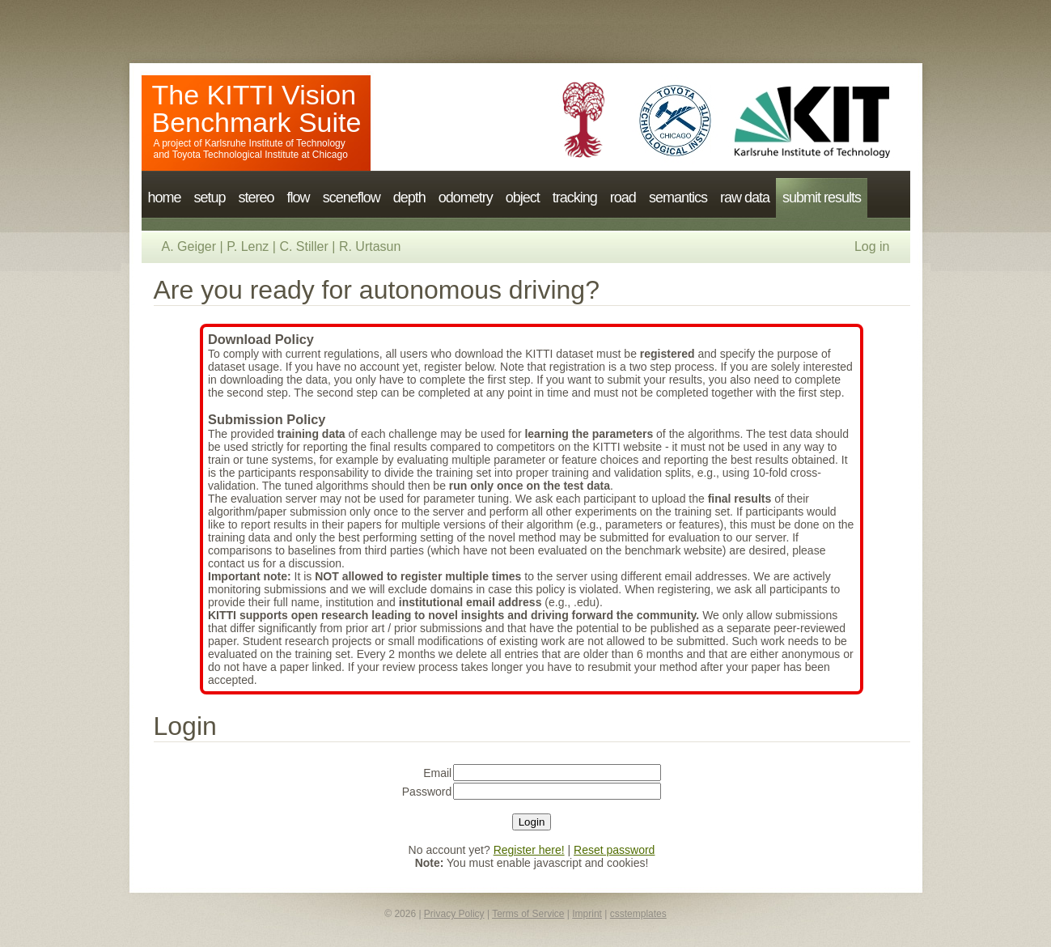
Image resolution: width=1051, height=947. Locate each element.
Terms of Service (528, 913)
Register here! (529, 849)
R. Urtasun (369, 246)
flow (298, 197)
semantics (678, 197)
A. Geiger (189, 246)
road (623, 197)
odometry (466, 197)
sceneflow (351, 197)
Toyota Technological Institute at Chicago (260, 154)
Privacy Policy (454, 913)
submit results (821, 197)
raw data (744, 197)
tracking (575, 197)
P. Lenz (248, 246)
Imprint (587, 913)
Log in (872, 246)
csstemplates (638, 913)
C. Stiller (303, 246)
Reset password (614, 849)
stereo (256, 197)
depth (409, 197)
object (523, 197)
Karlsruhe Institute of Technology (275, 143)
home (164, 197)
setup (210, 197)
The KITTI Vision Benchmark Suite (257, 108)
